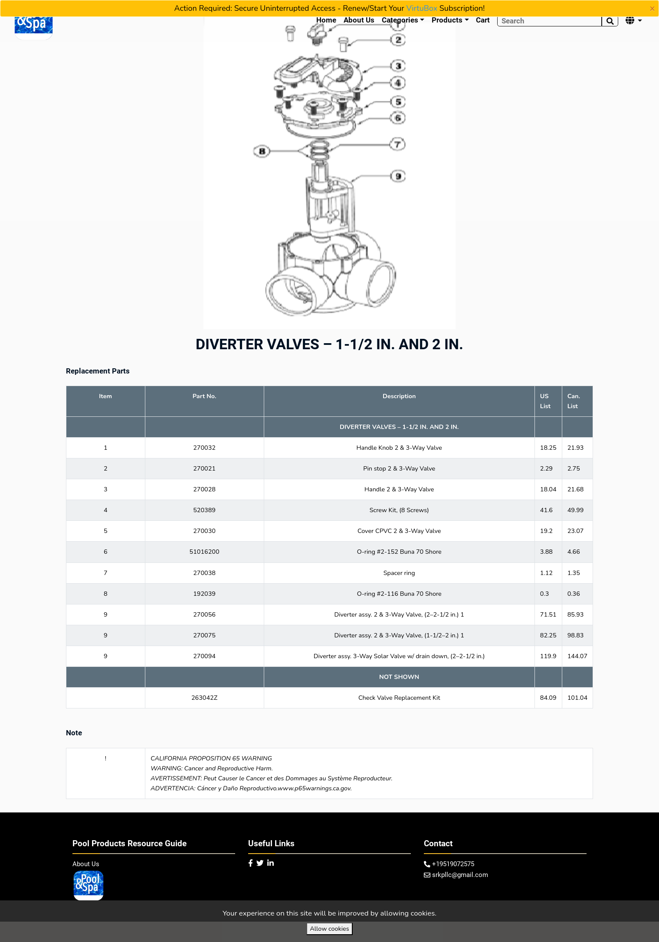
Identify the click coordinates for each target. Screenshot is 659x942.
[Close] (652, 8)
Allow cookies (329, 928)
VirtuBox (421, 8)
